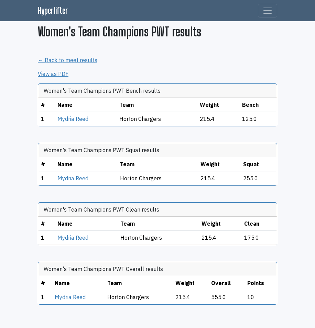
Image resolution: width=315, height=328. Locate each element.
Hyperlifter (53, 10)
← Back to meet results (67, 60)
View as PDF (53, 73)
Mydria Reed (72, 118)
